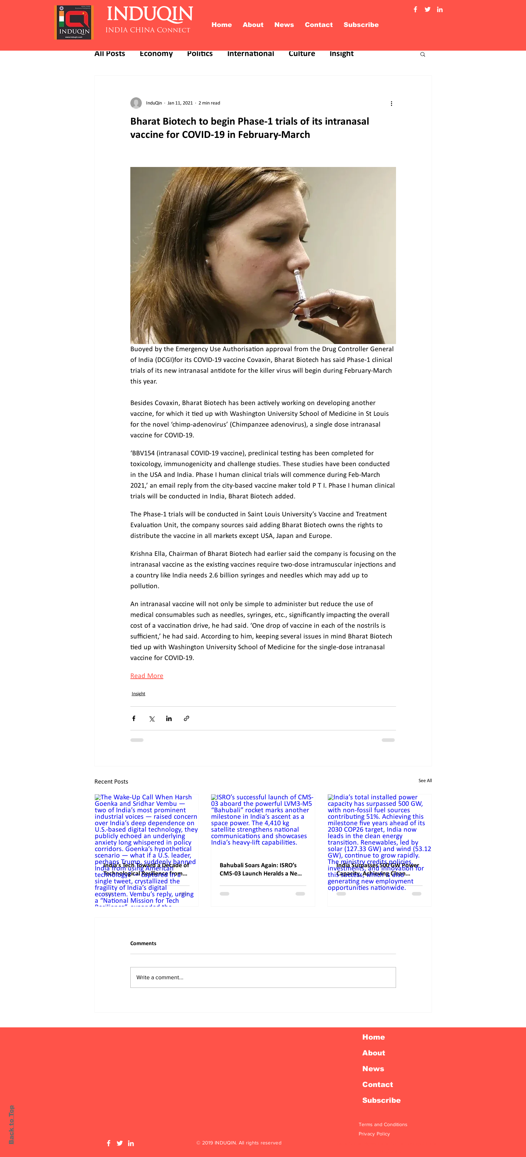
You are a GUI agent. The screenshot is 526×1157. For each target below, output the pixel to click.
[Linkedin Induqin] (440, 9)
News (373, 1069)
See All (425, 781)
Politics (200, 54)
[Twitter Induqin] (428, 9)
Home (373, 1037)
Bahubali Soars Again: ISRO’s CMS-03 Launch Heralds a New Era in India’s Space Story (261, 870)
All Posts (109, 54)
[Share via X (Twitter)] (151, 718)
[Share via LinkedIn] (169, 718)
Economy (156, 54)
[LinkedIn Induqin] (131, 1143)
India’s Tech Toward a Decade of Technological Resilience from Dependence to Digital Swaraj (146, 870)
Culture (302, 54)
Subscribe (381, 1100)
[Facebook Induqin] (415, 9)
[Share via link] (186, 718)
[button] (422, 54)
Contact (377, 1084)
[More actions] (391, 103)
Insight (342, 54)
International (250, 54)
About (373, 1053)
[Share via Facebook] (133, 718)
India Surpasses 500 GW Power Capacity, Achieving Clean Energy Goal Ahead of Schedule (378, 870)
